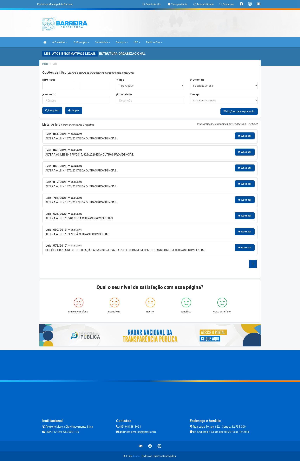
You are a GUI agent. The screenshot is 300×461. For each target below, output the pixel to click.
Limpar (73, 110)
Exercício (197, 79)
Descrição (124, 94)
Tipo (120, 79)
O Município (81, 42)
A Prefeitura (60, 42)
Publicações (154, 42)
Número (48, 94)
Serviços (122, 42)
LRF (137, 42)
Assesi (136, 456)
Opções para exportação (239, 111)
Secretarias (102, 42)
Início (45, 63)
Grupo (195, 94)
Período (48, 79)
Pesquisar (52, 110)
